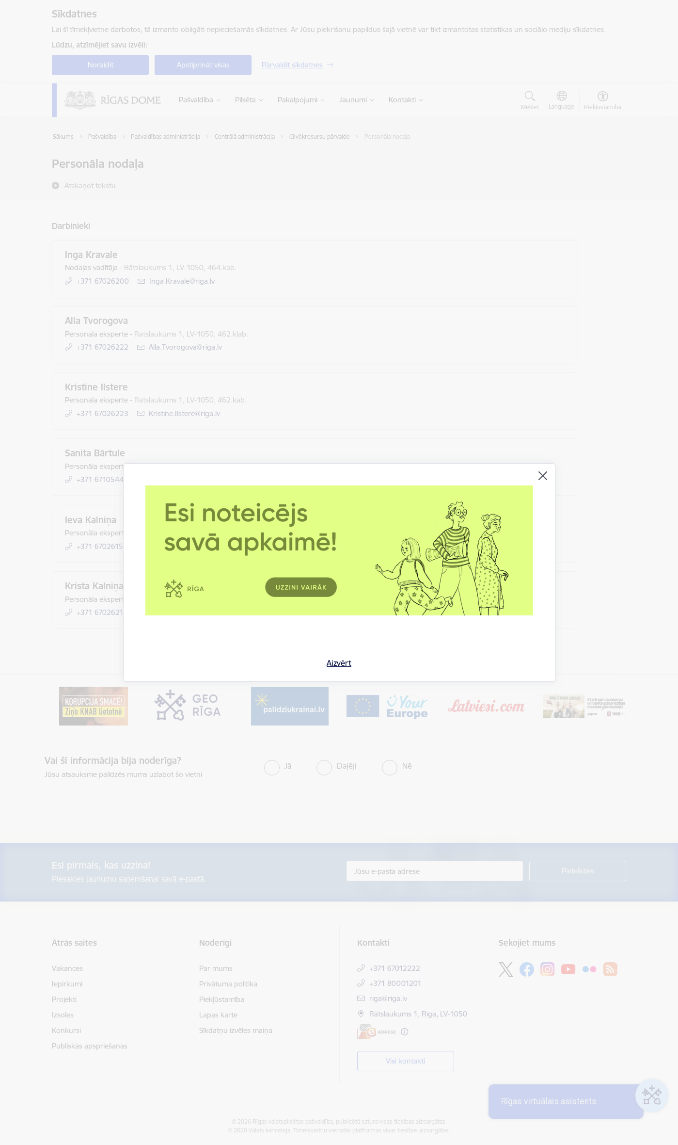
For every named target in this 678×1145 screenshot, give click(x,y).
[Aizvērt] (542, 475)
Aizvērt (339, 663)
